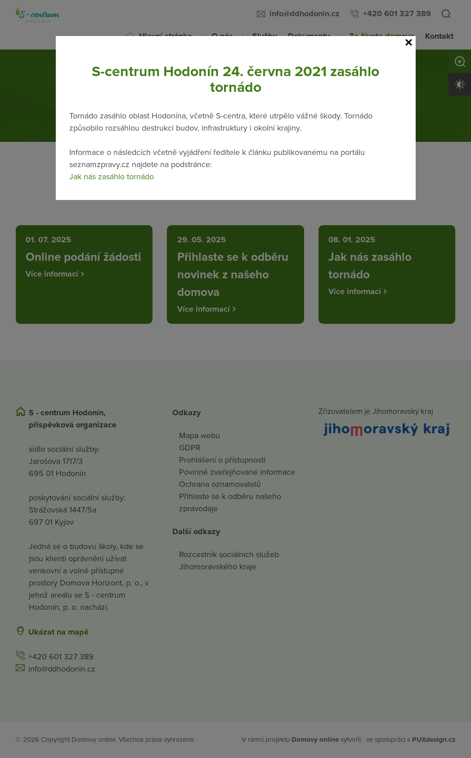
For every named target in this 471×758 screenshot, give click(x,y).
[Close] (409, 43)
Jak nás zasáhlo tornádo (111, 177)
